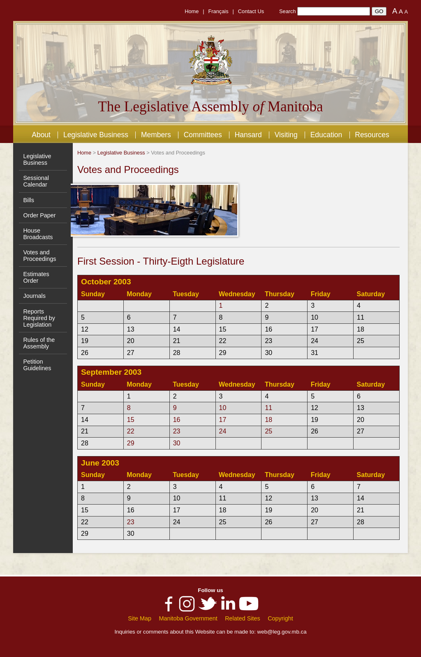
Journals (34, 296)
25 (268, 431)
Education (326, 135)
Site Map (139, 618)
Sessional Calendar (36, 181)
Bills (28, 200)
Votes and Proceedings (39, 255)
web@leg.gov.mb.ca (282, 632)
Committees (203, 135)
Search (287, 11)
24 (223, 431)
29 (130, 443)
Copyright (280, 618)
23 (176, 431)
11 (268, 407)
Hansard (248, 135)
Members (156, 135)
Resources (372, 135)
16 (176, 419)
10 (223, 407)
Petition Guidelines (37, 364)
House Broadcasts (38, 233)
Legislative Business (95, 135)
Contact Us (251, 11)
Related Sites (242, 618)
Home (192, 11)
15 (130, 419)
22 (130, 431)
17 (223, 419)
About (41, 135)
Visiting (286, 135)
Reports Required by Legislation (39, 318)
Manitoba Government (188, 618)
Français (218, 11)
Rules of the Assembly (39, 343)
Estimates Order (36, 277)
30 (176, 443)
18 (268, 419)
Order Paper (39, 215)
